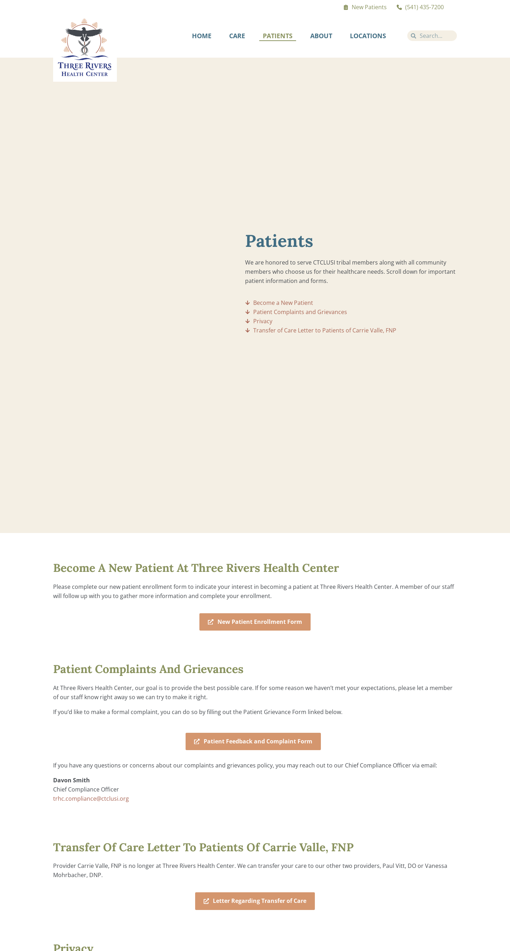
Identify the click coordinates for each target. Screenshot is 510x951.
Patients (278, 35)
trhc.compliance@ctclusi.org (91, 799)
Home (201, 35)
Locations (368, 35)
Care (237, 35)
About (321, 35)
